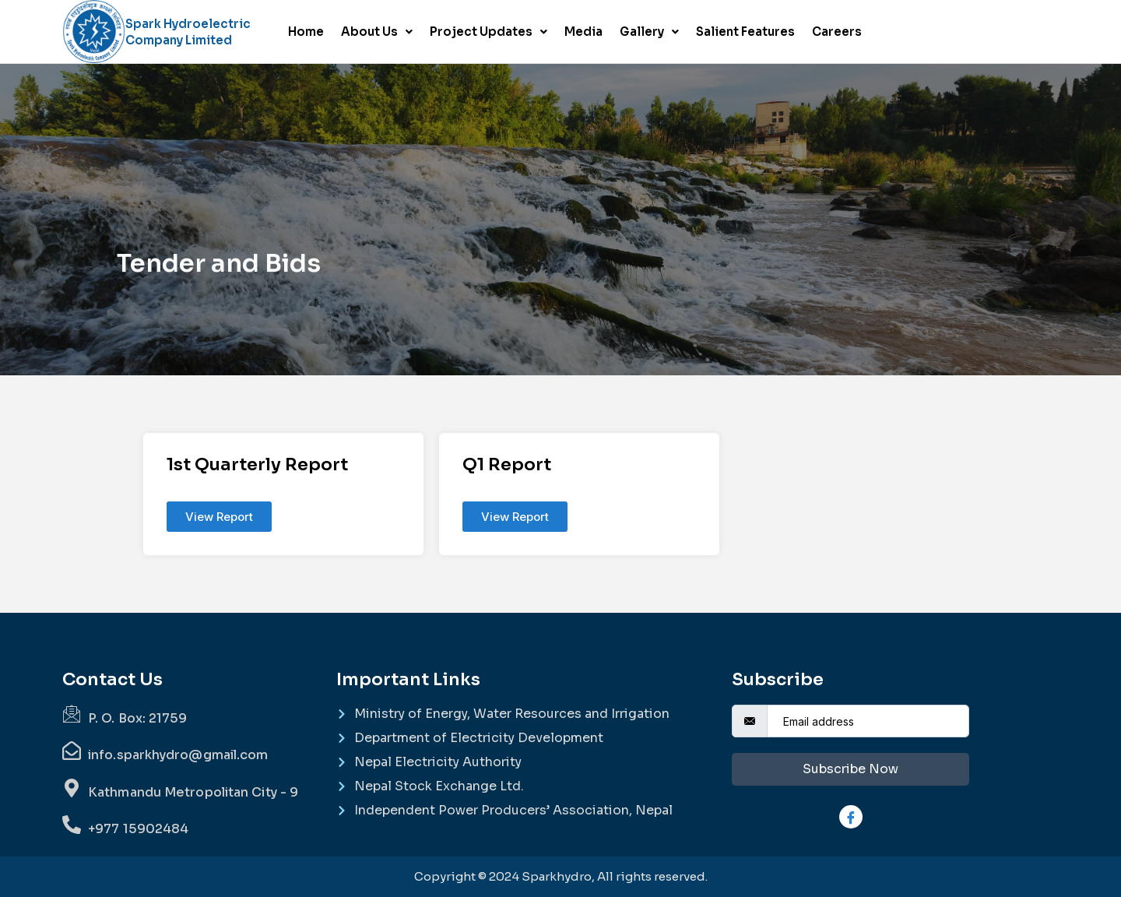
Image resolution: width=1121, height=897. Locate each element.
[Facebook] (851, 816)
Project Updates (488, 31)
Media (583, 31)
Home (306, 31)
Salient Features (745, 31)
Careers (837, 31)
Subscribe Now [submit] (850, 769)
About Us (377, 31)
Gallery (649, 31)
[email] (868, 721)
